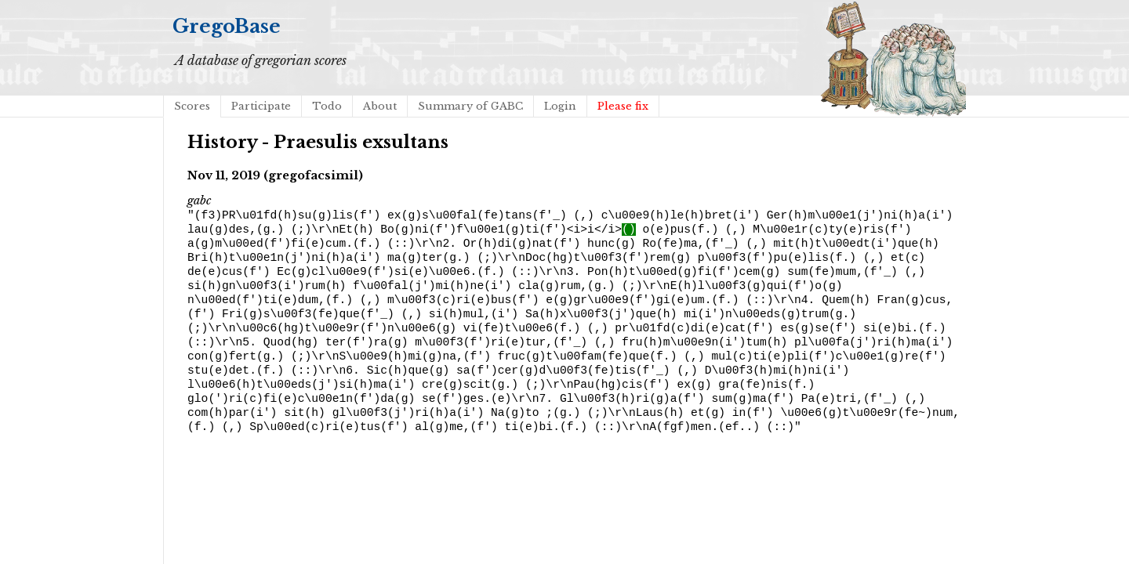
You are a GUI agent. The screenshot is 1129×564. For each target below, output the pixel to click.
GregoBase (226, 26)
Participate (261, 106)
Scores (192, 106)
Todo (327, 106)
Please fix (622, 106)
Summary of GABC (470, 106)
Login (560, 106)
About (380, 106)
